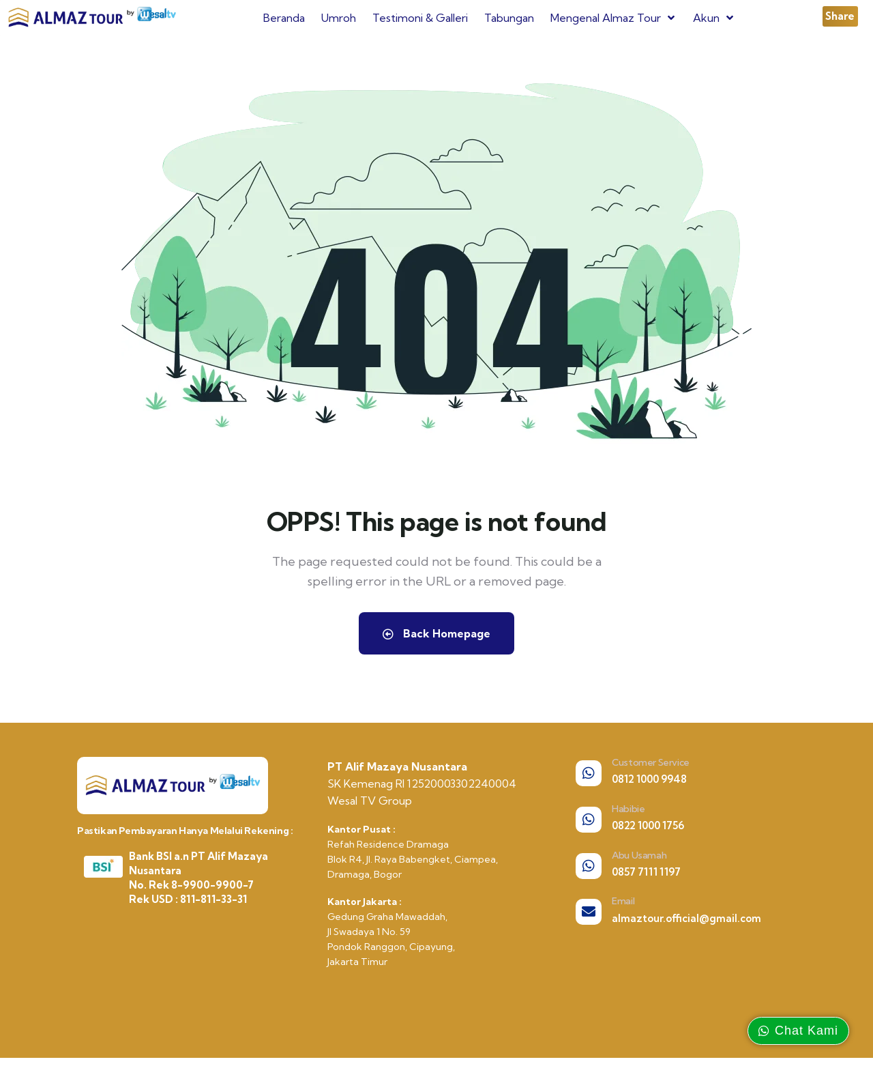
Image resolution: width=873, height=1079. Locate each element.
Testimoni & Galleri (420, 18)
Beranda (284, 18)
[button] (840, 16)
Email (623, 901)
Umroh (338, 18)
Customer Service (651, 762)
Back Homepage (436, 633)
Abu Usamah (639, 855)
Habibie (628, 809)
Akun (714, 18)
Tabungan (509, 18)
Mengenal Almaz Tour (613, 18)
